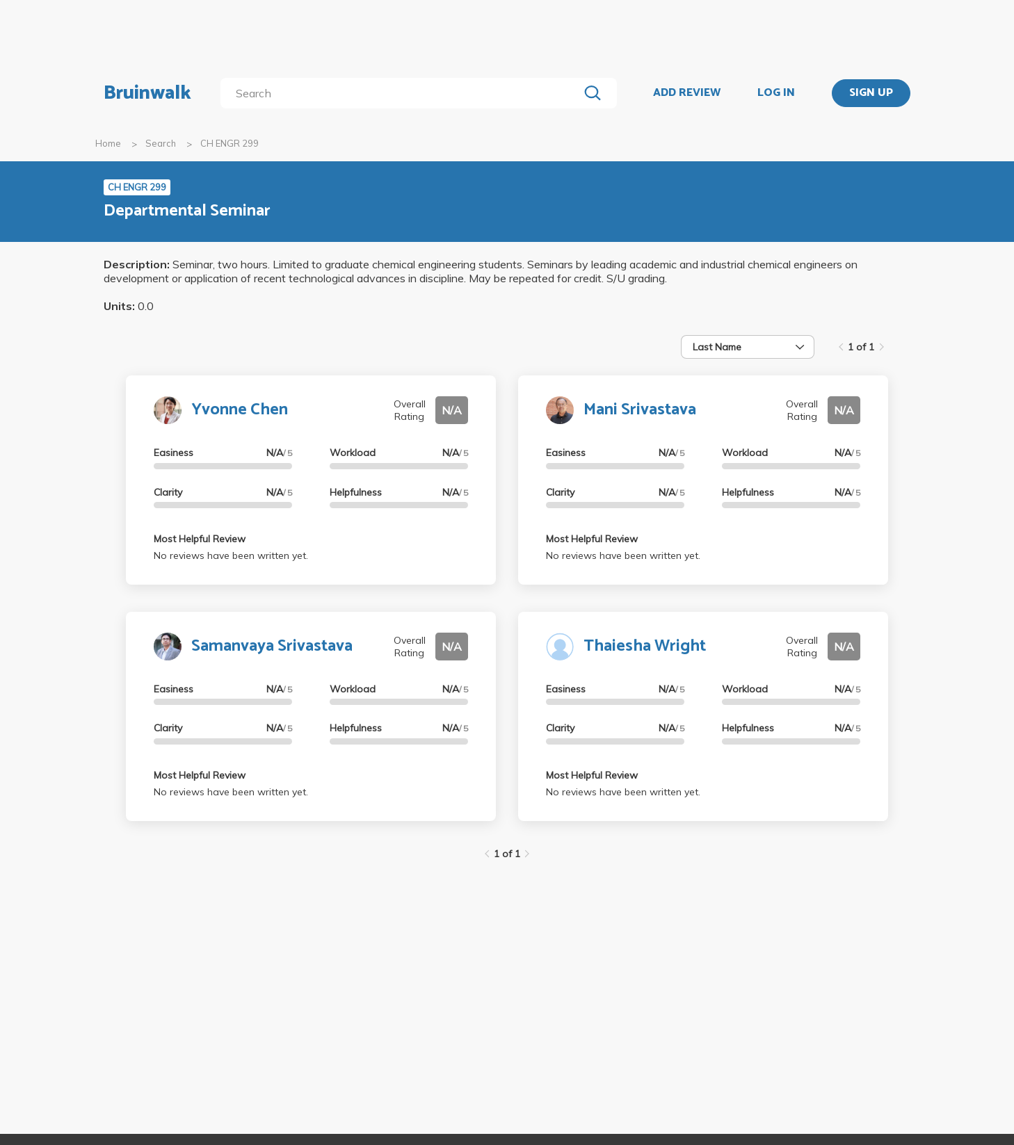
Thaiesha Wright (645, 646)
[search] (402, 93)
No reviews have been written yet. (231, 555)
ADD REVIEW (687, 93)
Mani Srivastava (640, 409)
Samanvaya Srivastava (272, 646)
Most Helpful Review (200, 539)
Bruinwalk (147, 93)
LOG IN (776, 93)
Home (108, 143)
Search (160, 143)
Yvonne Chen (239, 409)
